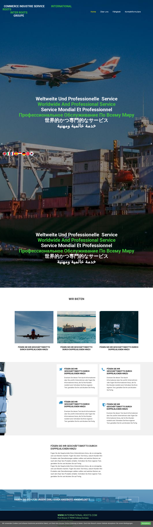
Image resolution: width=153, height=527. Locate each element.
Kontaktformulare (133, 12)
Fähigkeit (117, 12)
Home (93, 12)
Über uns (104, 12)
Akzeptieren (146, 523)
